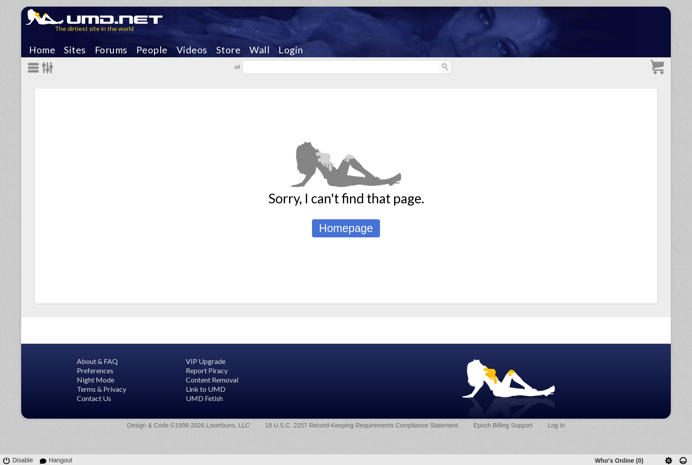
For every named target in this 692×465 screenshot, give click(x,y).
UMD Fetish (204, 398)
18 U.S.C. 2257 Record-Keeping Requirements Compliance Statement (361, 425)
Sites (75, 50)
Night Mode (95, 379)
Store (228, 50)
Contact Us (94, 398)
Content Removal (212, 379)
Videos (192, 50)
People (152, 50)
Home (42, 50)
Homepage (346, 228)
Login (290, 50)
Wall (259, 50)
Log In (556, 425)
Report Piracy (207, 370)
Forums (111, 50)
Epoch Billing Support (503, 425)
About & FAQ (97, 361)
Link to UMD (206, 389)
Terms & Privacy (101, 389)
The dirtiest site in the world (94, 28)
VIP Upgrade (206, 361)
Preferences (95, 370)
